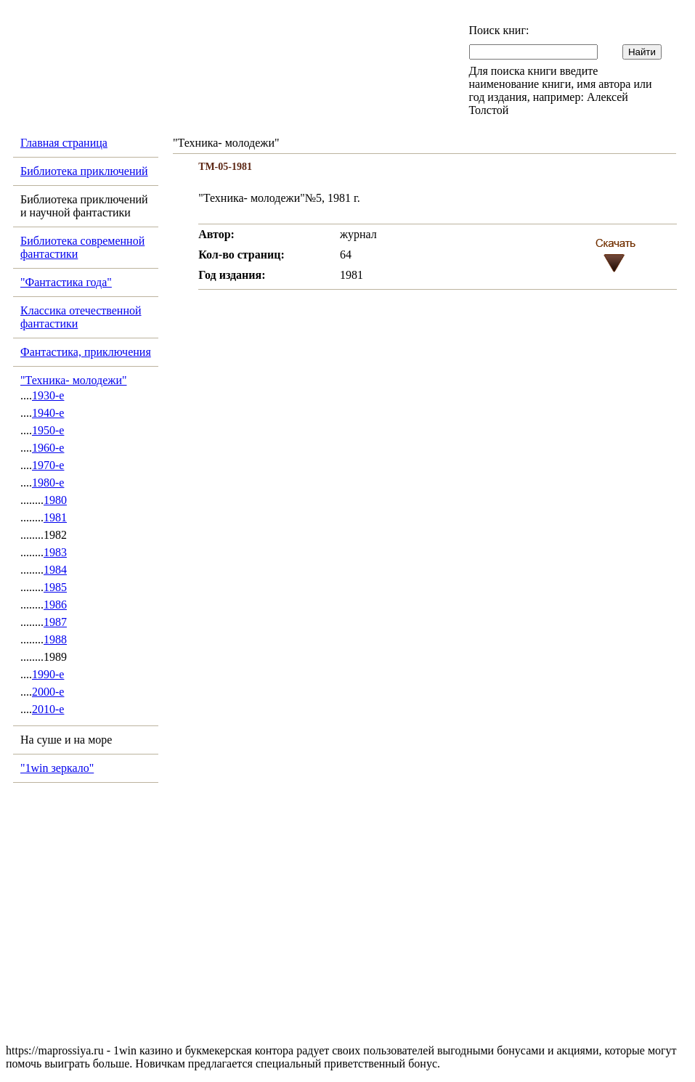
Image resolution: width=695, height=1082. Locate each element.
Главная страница (63, 143)
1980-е (48, 482)
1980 (55, 500)
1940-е (48, 413)
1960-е (48, 448)
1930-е (48, 395)
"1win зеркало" (57, 768)
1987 (55, 622)
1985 (55, 587)
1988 (55, 639)
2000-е (48, 692)
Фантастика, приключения (85, 352)
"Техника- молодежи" (73, 380)
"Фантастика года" (66, 282)
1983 (55, 552)
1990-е (48, 674)
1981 (55, 517)
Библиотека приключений (84, 171)
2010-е (48, 709)
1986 (55, 604)
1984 (55, 570)
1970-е (48, 465)
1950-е (48, 430)
